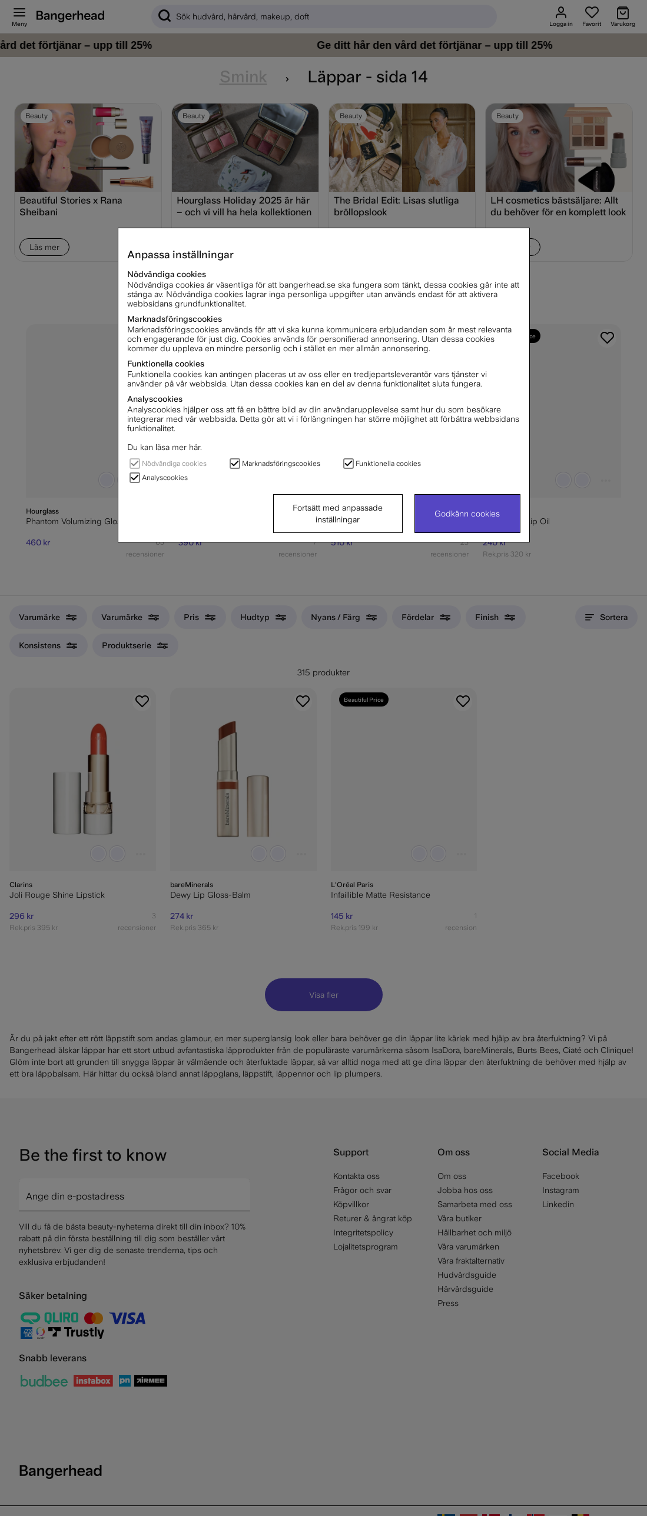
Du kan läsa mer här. (164, 447)
